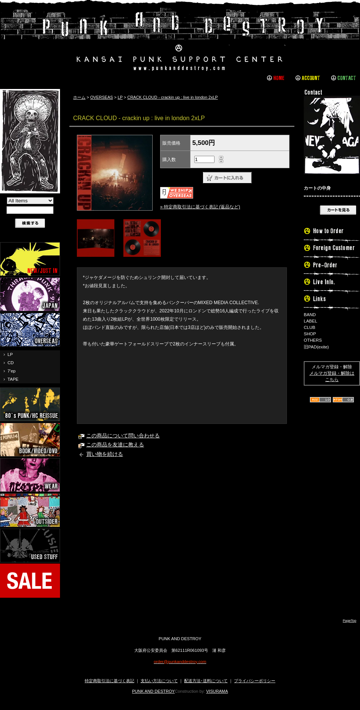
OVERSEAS (101, 97)
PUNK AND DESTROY (153, 691)
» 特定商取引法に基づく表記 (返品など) (200, 207)
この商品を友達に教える (115, 445)
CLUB (309, 327)
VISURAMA (217, 691)
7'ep (11, 371)
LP (10, 354)
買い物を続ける (104, 454)
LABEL (310, 321)
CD (11, 362)
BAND (310, 314)
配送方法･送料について (206, 680)
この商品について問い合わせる (123, 436)
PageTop (349, 621)
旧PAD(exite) (316, 347)
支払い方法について (159, 680)
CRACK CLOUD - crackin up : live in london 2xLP (172, 97)
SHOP (310, 334)
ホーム (79, 97)
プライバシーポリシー (254, 680)
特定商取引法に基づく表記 (109, 680)
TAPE (13, 379)
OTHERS (313, 340)
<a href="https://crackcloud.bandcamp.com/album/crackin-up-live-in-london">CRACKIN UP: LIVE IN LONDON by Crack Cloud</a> (182, 387)
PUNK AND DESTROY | (180, 39)
